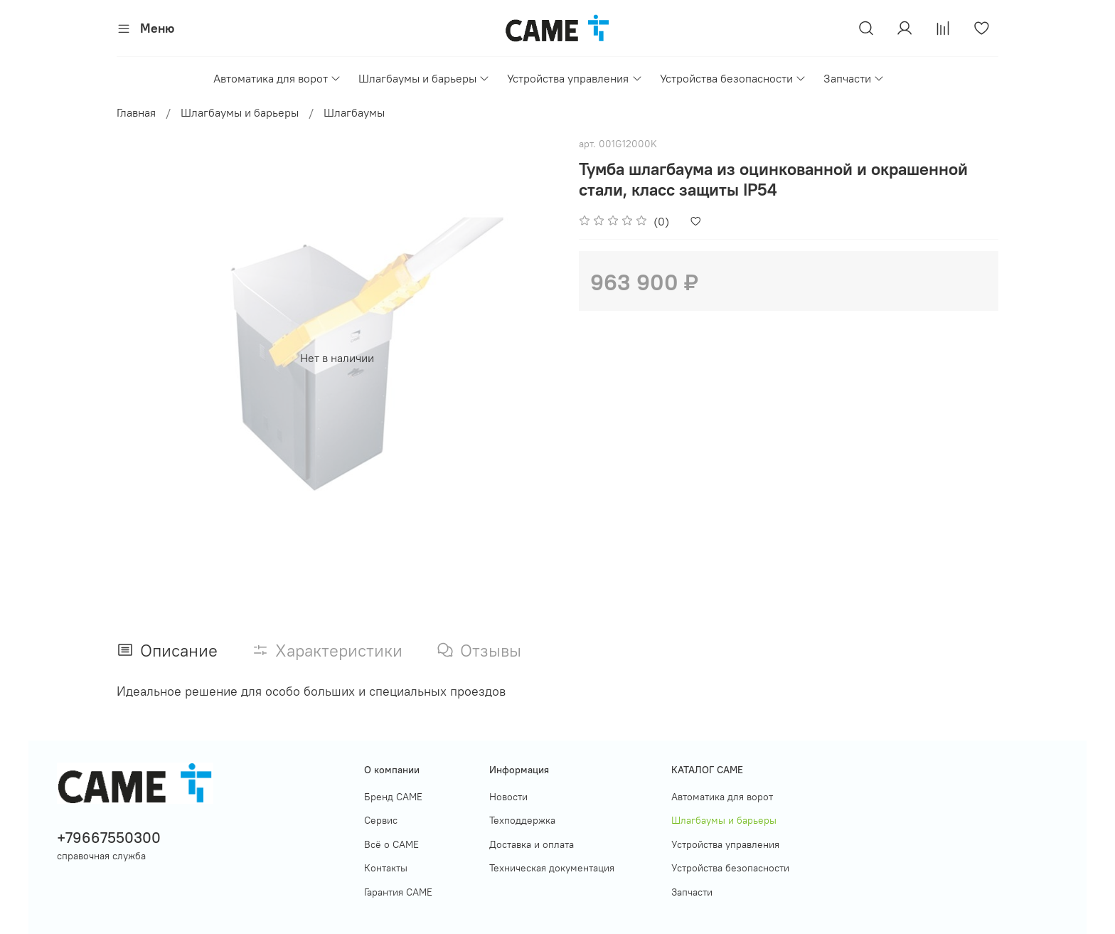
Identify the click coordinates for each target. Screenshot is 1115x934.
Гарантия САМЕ (398, 892)
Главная (136, 112)
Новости (508, 796)
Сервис (381, 820)
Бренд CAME (393, 796)
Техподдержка (522, 820)
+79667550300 (109, 837)
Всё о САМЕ (391, 844)
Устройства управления (574, 78)
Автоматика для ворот (277, 78)
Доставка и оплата (531, 844)
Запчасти (854, 78)
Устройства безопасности (733, 78)
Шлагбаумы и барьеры (424, 78)
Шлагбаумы (354, 112)
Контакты (385, 867)
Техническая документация (551, 867)
